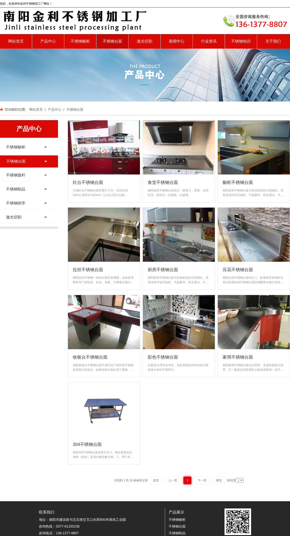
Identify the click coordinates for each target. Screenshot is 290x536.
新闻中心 (176, 41)
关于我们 (273, 41)
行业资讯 (209, 41)
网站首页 (16, 41)
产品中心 (48, 41)
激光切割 (144, 41)
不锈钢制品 (177, 533)
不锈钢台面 (112, 41)
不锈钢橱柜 (80, 41)
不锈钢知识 (241, 41)
